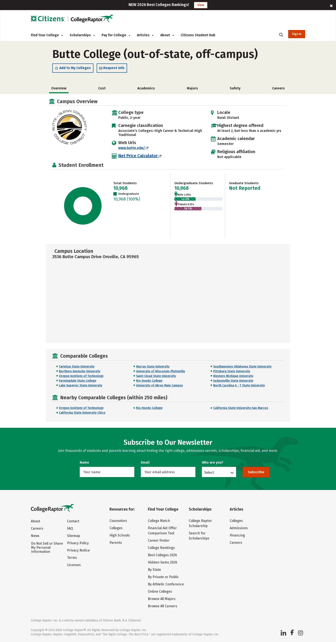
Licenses (74, 565)
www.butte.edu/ (133, 148)
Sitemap (73, 536)
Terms (72, 558)
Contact (73, 521)
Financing (237, 535)
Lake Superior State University (80, 385)
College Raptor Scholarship (200, 523)
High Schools (120, 535)
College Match (159, 521)
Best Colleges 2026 (162, 555)
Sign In (297, 34)
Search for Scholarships (199, 535)
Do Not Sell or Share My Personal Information (47, 547)
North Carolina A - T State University (239, 385)
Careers (278, 88)
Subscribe (256, 472)
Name (84, 462)
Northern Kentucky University (79, 371)
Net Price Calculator (139, 155)
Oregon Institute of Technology (81, 376)
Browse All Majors (162, 599)
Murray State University (153, 366)
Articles (145, 35)
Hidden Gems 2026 (162, 562)
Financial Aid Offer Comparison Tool (162, 530)
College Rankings (161, 548)
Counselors (118, 521)
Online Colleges (160, 591)
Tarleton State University (76, 366)
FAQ (70, 528)
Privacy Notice (78, 550)
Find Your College (47, 35)
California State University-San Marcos (240, 408)
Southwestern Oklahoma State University (242, 366)
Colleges (116, 528)
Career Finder (159, 540)
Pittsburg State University (231, 371)
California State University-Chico (82, 412)
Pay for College (116, 35)
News (35, 536)
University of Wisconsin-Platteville (160, 371)
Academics (146, 88)
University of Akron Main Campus (159, 385)
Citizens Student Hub (198, 35)
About (167, 35)
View (200, 5)
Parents (116, 543)
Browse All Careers (162, 606)
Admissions (239, 528)
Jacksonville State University (233, 381)
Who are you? (212, 462)
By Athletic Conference (166, 584)
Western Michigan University (233, 376)
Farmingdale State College (77, 381)
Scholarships (82, 35)
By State (154, 570)
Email (145, 462)
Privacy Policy (78, 543)
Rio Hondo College (149, 381)
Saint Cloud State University (156, 376)
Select (209, 472)
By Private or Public (163, 577)
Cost (102, 88)
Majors (192, 88)
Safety (235, 88)
